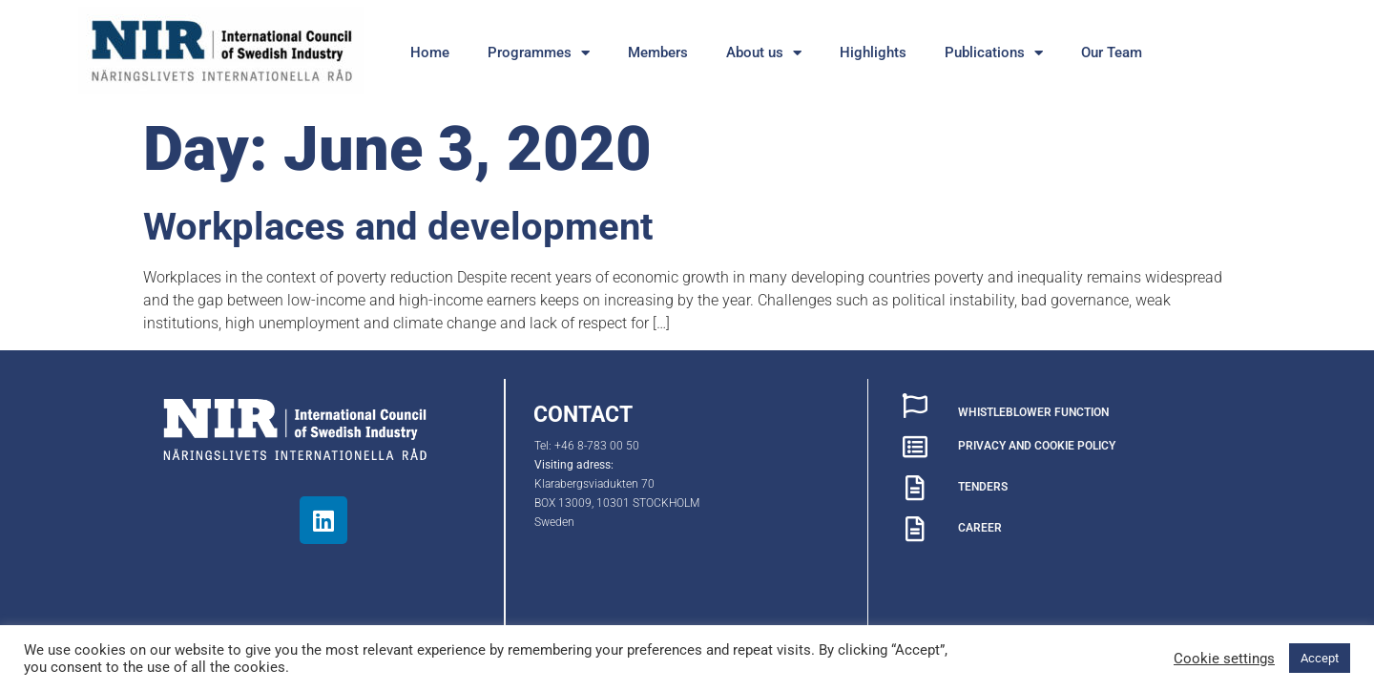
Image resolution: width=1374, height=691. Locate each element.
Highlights (873, 52)
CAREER (980, 527)
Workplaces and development (398, 226)
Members (658, 52)
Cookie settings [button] (1224, 658)
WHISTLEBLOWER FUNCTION (1033, 412)
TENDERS (983, 486)
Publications (994, 53)
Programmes (539, 53)
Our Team (1111, 52)
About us (764, 53)
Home (429, 52)
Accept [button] (1320, 658)
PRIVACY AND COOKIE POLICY (1036, 445)
